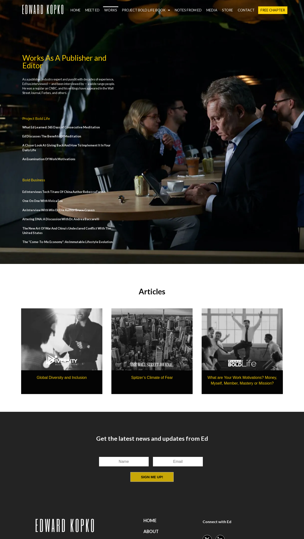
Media (211, 10)
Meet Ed (92, 10)
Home (76, 10)
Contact (246, 10)
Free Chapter (273, 10)
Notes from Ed (188, 10)
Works (110, 10)
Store (227, 10)
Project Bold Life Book (146, 10)
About (151, 531)
